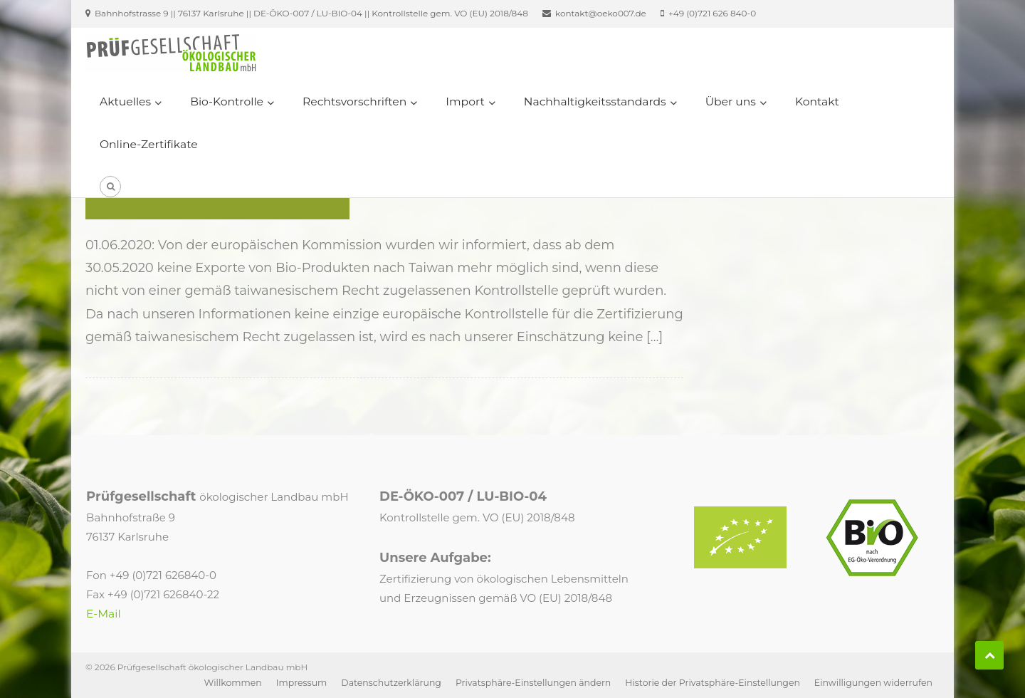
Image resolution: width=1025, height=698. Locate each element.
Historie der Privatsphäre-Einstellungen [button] (712, 682)
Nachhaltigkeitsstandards (595, 101)
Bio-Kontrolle (226, 101)
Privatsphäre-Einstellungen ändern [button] (533, 682)
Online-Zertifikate (149, 144)
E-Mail (103, 613)
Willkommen (233, 682)
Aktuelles (125, 101)
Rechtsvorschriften (354, 101)
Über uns (730, 101)
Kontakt (817, 101)
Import (465, 101)
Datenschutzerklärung (391, 682)
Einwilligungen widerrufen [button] (873, 682)
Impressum (301, 682)
